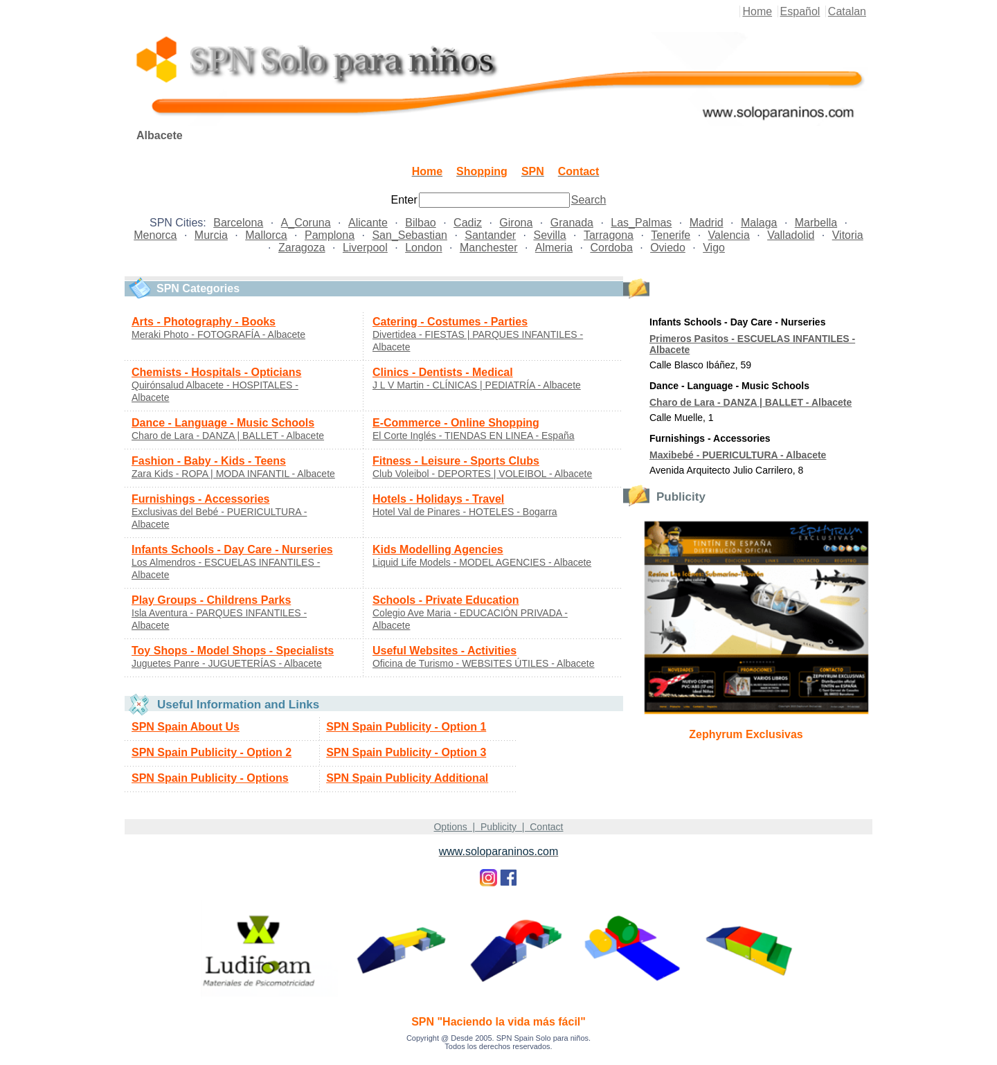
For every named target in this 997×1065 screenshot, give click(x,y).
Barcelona (238, 223)
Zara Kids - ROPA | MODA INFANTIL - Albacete (233, 473)
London (423, 247)
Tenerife (670, 235)
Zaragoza (301, 247)
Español (800, 11)
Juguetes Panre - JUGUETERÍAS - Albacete (227, 663)
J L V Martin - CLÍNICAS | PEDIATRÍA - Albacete (476, 385)
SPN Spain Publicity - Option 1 (406, 727)
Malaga (759, 223)
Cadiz (467, 223)
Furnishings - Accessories (200, 499)
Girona (515, 223)
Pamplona (329, 235)
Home (757, 11)
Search (589, 200)
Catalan (847, 11)
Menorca (155, 235)
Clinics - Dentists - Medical (442, 372)
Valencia (729, 235)
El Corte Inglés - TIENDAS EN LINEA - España (473, 435)
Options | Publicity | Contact (498, 826)
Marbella (816, 223)
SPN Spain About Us (186, 727)
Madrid (707, 223)
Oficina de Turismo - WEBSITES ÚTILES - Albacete (483, 663)
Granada (571, 223)
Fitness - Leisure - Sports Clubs (455, 461)
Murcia (211, 235)
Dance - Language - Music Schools (223, 423)
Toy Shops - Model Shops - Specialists (233, 650)
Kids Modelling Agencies (437, 549)
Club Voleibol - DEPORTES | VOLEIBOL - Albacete (482, 473)
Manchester (489, 247)
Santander (490, 235)
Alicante (368, 223)
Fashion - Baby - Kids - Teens (209, 461)
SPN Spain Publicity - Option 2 (211, 752)
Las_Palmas (641, 223)
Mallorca (266, 235)
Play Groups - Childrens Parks (211, 600)
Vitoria (847, 235)
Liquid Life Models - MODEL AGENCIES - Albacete (481, 562)
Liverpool (365, 247)
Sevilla (549, 235)
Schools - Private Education (445, 600)
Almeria (554, 247)
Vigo (714, 247)
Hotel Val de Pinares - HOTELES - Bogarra (464, 511)
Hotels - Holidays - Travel (438, 499)
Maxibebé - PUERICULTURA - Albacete (737, 454)
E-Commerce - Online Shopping (455, 423)
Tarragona (609, 235)
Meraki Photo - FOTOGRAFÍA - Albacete (218, 334)
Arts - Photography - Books (204, 322)
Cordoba (611, 247)
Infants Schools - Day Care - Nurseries (232, 549)
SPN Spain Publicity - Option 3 (406, 752)
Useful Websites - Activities (444, 650)
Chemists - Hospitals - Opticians (216, 372)
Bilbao (420, 223)
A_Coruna (306, 223)
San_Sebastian (409, 235)
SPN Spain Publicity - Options (210, 778)
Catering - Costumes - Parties (450, 322)
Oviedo (667, 247)
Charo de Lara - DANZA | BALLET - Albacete (228, 435)
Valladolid (790, 235)
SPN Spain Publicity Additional (407, 778)
